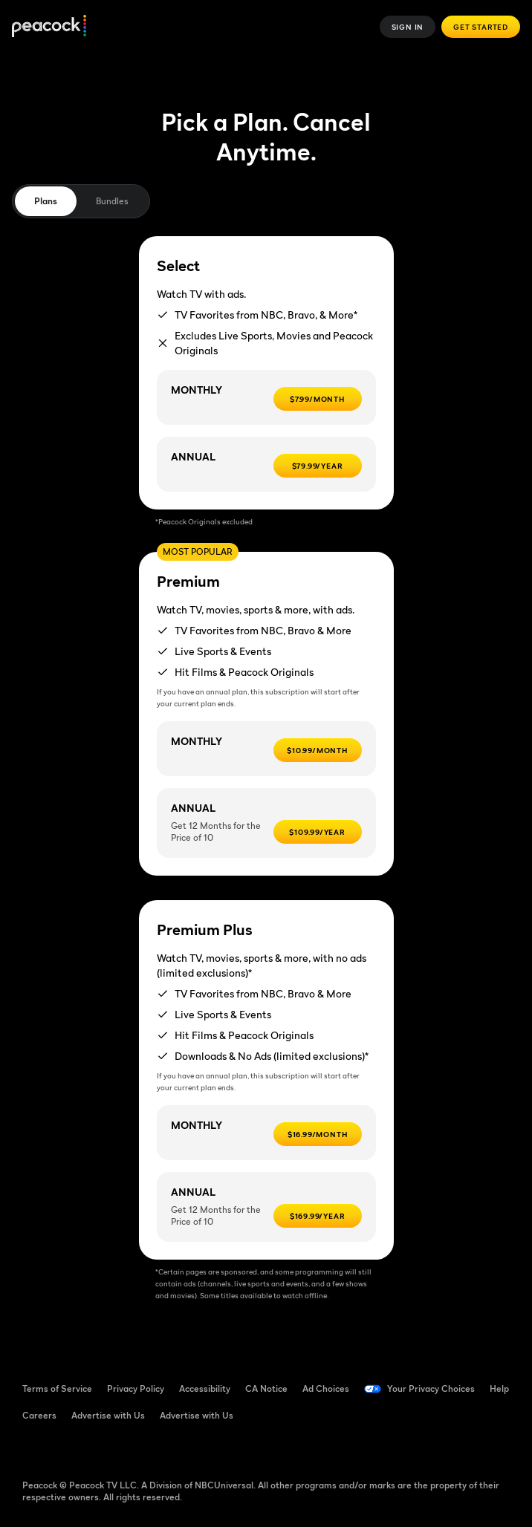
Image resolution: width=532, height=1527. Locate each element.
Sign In (408, 26)
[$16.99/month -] (317, 1134)
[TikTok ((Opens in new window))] (73, 1448)
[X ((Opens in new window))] (189, 1448)
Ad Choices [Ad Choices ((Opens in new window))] (325, 1388)
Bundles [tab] (112, 200)
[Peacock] (49, 27)
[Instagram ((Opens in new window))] (150, 1448)
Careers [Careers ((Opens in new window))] (39, 1415)
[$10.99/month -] (317, 750)
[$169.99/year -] (317, 1216)
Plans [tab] (45, 200)
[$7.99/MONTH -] (317, 399)
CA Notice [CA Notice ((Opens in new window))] (266, 1388)
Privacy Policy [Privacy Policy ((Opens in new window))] (135, 1388)
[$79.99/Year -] (317, 466)
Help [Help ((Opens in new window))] (499, 1388)
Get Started (480, 26)
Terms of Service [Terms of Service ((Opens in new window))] (57, 1388)
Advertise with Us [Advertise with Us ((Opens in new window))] (108, 1415)
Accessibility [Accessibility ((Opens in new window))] (204, 1388)
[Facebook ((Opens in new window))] (34, 1448)
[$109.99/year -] (317, 832)
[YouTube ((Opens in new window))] (111, 1448)
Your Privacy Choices (431, 1388)
